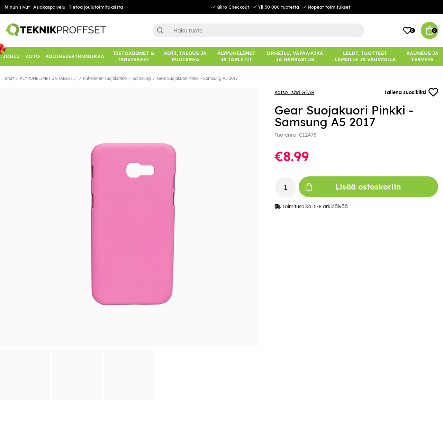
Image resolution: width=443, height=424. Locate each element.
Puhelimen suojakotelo (105, 78)
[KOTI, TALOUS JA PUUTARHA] (185, 56)
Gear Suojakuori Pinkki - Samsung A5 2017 (197, 78)
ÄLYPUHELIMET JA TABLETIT (48, 78)
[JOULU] (11, 56)
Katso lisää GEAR (294, 92)
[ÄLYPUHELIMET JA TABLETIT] (236, 56)
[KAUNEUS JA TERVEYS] (422, 56)
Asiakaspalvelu (49, 7)
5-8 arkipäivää (331, 206)
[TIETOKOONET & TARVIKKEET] (133, 56)
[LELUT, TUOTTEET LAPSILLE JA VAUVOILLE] (365, 56)
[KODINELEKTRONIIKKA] (75, 56)
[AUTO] (33, 56)
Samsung (142, 78)
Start (9, 78)
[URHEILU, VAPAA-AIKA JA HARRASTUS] (295, 56)
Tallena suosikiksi (411, 92)
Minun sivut (17, 7)
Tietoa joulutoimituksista (96, 7)
